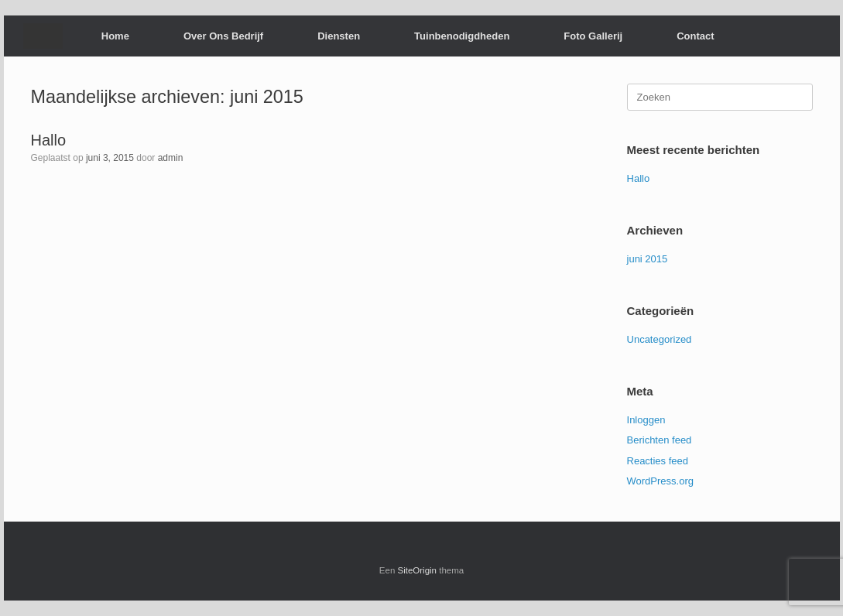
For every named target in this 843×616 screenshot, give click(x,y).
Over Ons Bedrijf (223, 36)
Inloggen (646, 420)
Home (115, 36)
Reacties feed (658, 461)
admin (170, 157)
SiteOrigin (417, 570)
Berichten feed (659, 440)
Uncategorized (659, 339)
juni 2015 (647, 259)
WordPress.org (660, 481)
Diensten (338, 36)
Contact (695, 36)
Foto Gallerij (593, 36)
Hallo (49, 140)
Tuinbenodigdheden (461, 36)
